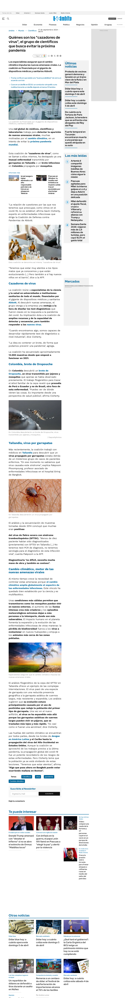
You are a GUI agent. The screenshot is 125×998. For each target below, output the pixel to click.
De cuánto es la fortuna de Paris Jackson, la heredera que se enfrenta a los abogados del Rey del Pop (76, 119)
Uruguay (108, 24)
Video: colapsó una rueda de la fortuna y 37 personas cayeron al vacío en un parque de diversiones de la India (84, 833)
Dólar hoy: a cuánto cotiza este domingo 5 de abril (76, 103)
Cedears (90, 286)
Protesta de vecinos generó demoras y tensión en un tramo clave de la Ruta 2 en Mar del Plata (75, 77)
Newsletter (120, 24)
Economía (38, 24)
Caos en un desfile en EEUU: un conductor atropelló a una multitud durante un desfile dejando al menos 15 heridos (34, 85)
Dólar (18, 13)
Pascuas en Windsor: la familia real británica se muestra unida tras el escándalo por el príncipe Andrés (54, 185)
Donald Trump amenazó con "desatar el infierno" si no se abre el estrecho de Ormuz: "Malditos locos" (21, 841)
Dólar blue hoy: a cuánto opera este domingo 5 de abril (75, 91)
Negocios (80, 24)
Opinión (94, 24)
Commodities (82, 286)
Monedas (68, 286)
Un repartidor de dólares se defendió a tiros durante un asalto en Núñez (20, 985)
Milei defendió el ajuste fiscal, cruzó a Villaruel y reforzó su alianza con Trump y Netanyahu (78, 211)
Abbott (12, 302)
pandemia (49, 776)
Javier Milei (52, 13)
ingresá (119, 18)
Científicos (32, 31)
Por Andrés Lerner (42, 995)
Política (66, 24)
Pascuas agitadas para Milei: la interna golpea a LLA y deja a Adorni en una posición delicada (79, 189)
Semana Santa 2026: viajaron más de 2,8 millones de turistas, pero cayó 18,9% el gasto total (78, 232)
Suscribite (49, 793)
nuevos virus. (34, 324)
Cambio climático (17, 781)
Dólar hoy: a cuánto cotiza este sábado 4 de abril (76, 981)
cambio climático (37, 138)
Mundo (21, 31)
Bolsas (74, 286)
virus (38, 776)
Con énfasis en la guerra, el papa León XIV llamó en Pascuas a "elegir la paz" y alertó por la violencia (48, 841)
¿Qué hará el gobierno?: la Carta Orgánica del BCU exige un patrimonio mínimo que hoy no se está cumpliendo (76, 947)
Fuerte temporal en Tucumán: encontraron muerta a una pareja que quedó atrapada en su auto (75, 138)
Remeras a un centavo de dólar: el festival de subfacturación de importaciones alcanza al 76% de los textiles (48, 984)
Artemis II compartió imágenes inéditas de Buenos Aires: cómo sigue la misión (78, 168)
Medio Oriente (65, 13)
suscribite (112, 18)
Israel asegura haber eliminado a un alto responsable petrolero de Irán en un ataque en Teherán (27, 185)
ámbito (11, 31)
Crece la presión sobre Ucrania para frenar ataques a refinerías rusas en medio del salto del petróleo (83, 867)
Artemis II (27, 13)
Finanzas (52, 24)
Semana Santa (39, 13)
